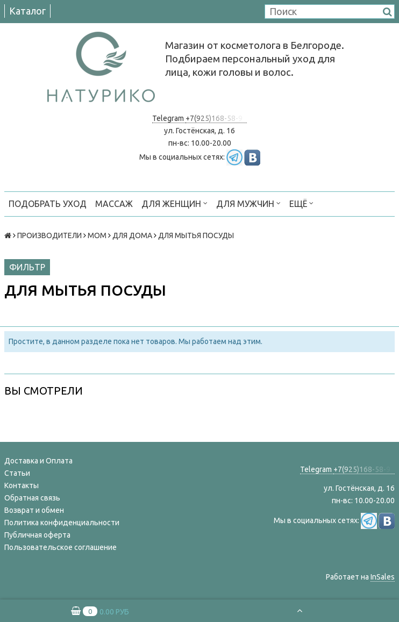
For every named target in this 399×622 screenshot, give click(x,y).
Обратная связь (32, 498)
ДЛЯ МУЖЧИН (248, 203)
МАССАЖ (114, 204)
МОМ (97, 235)
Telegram (169, 118)
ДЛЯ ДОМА (132, 235)
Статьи (17, 473)
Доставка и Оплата (38, 460)
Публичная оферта (37, 535)
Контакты (21, 485)
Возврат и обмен (34, 510)
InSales (382, 577)
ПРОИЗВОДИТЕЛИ (49, 235)
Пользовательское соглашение (60, 547)
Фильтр (27, 267)
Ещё (301, 203)
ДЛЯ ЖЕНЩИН (174, 203)
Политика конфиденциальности (61, 522)
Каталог (27, 10)
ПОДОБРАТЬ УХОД (48, 204)
